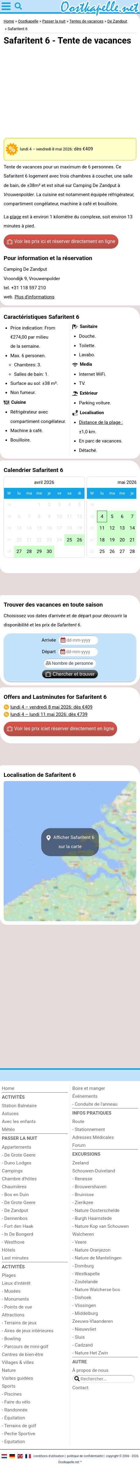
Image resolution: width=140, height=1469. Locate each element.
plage (15, 217)
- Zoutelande (85, 1281)
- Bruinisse (83, 1194)
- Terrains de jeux (19, 1323)
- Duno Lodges (16, 1163)
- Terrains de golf (19, 1425)
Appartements (16, 1147)
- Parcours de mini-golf (25, 1346)
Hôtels (8, 1250)
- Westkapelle (86, 1274)
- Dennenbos (14, 1218)
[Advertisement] (70, 584)
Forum (79, 1145)
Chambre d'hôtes (19, 1179)
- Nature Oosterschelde (96, 1210)
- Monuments (15, 1299)
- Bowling (11, 1338)
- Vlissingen (84, 1305)
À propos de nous (90, 1370)
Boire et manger (88, 1088)
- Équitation (13, 1418)
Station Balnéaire (19, 1105)
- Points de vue (17, 1307)
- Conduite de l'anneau (94, 1104)
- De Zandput (15, 1210)
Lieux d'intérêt (16, 1283)
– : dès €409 (51, 707)
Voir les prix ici (61, 241)
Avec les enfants (19, 1121)
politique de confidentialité (85, 1456)
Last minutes (15, 1258)
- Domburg (83, 1266)
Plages (9, 1275)
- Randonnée (14, 1410)
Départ (49, 651)
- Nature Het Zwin (90, 1353)
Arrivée (49, 640)
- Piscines (12, 1394)
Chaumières (14, 1186)
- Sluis (78, 1337)
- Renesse (82, 1179)
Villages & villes (18, 1362)
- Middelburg (85, 1313)
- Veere (79, 1242)
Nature (9, 1370)
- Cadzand (82, 1345)
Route (78, 1121)
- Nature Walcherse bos (96, 1289)
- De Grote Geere (18, 1155)
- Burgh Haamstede (92, 1218)
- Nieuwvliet (84, 1329)
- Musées (11, 1291)
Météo (8, 1129)
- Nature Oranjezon (91, 1250)
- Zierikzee (82, 1202)
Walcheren (83, 1234)
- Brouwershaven (89, 1186)
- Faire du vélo (16, 1402)
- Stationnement (88, 1129)
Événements (85, 1096)
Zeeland (80, 1163)
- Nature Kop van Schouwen (100, 1226)
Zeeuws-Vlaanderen (92, 1321)
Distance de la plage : (101, 422)
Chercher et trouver (70, 674)
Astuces (10, 1113)
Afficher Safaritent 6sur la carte (70, 842)
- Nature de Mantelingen (96, 1258)
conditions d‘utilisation (49, 1456)
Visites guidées (17, 1378)
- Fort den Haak (17, 1226)
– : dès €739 (49, 714)
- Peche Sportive (18, 1433)
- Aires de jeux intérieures (27, 1330)
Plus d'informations (35, 297)
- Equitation (13, 1441)
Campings (12, 1171)
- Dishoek (81, 1297)
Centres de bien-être (22, 1354)
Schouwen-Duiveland (93, 1171)
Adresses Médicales (93, 1137)
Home (8, 1088)
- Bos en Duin (15, 1194)
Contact (80, 1387)
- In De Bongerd (17, 1234)
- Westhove (13, 1242)
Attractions (13, 1315)
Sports (9, 1386)
